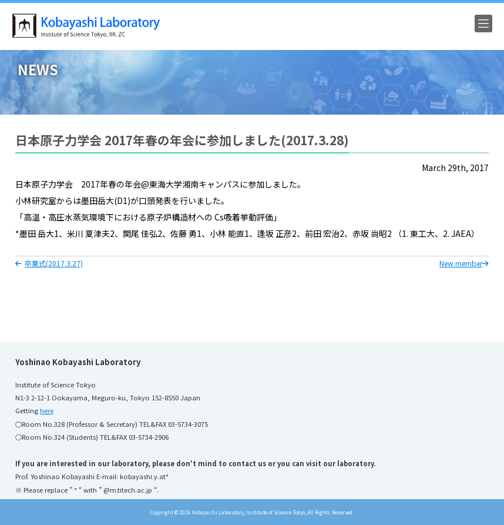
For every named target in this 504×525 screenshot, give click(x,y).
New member (464, 263)
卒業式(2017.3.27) (49, 263)
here (46, 410)
